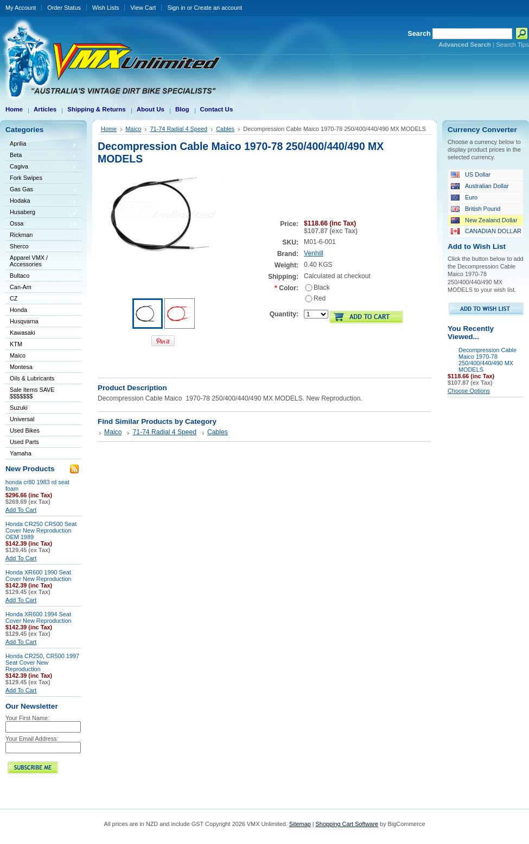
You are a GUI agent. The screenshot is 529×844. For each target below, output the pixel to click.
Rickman (41, 236)
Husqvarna (41, 322)
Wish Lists (105, 7)
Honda (41, 311)
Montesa (41, 368)
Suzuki (41, 408)
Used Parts (24, 442)
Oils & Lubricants (32, 378)
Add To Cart (20, 510)
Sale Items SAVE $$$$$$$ (32, 392)
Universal (41, 420)
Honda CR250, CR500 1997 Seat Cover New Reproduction (42, 662)
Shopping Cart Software (347, 824)
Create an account (218, 7)
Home (109, 129)
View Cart (143, 7)
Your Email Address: (32, 738)
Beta (41, 156)
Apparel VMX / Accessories (41, 260)
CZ (41, 299)
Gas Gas (41, 190)
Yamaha (41, 454)
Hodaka (41, 201)
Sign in (176, 7)
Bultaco (41, 276)
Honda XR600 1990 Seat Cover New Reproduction (38, 575)
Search (419, 33)
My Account (20, 7)
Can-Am (41, 288)
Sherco (41, 247)
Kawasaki (41, 333)
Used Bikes (25, 430)
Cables (225, 129)
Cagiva (41, 167)
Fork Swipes (26, 177)
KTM (41, 345)
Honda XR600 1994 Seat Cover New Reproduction (38, 617)
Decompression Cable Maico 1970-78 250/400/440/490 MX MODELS (487, 360)
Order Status (64, 7)
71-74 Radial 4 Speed (178, 129)
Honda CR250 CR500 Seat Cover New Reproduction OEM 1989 (41, 530)
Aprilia (41, 144)
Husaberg (41, 213)
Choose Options (469, 390)
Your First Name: (27, 718)
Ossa (41, 224)
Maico (41, 356)
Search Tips (512, 44)
